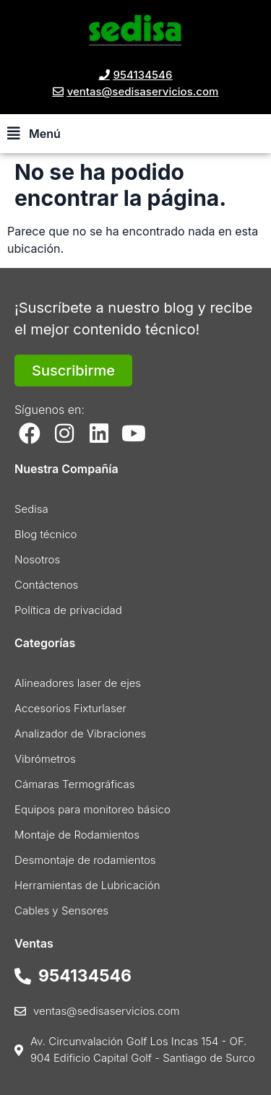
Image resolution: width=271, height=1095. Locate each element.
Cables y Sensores (61, 910)
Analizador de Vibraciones (80, 733)
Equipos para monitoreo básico (92, 809)
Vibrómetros (45, 759)
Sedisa (31, 509)
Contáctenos (46, 585)
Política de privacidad (68, 610)
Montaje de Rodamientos (76, 834)
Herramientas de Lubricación (87, 885)
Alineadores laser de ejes (77, 683)
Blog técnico (45, 534)
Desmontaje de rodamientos (85, 860)
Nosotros (37, 559)
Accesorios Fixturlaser (70, 708)
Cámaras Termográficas (74, 784)
